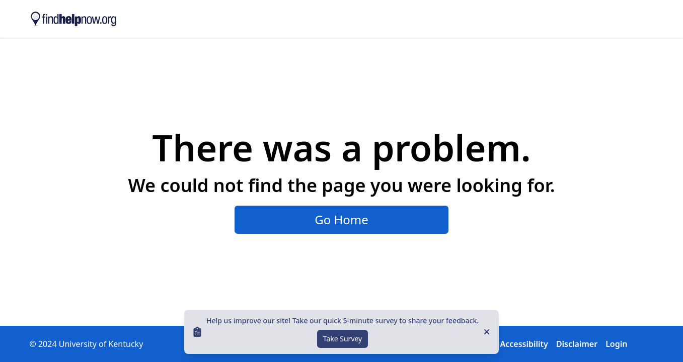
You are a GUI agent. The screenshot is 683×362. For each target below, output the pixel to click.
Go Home (341, 219)
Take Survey (342, 338)
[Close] (487, 332)
